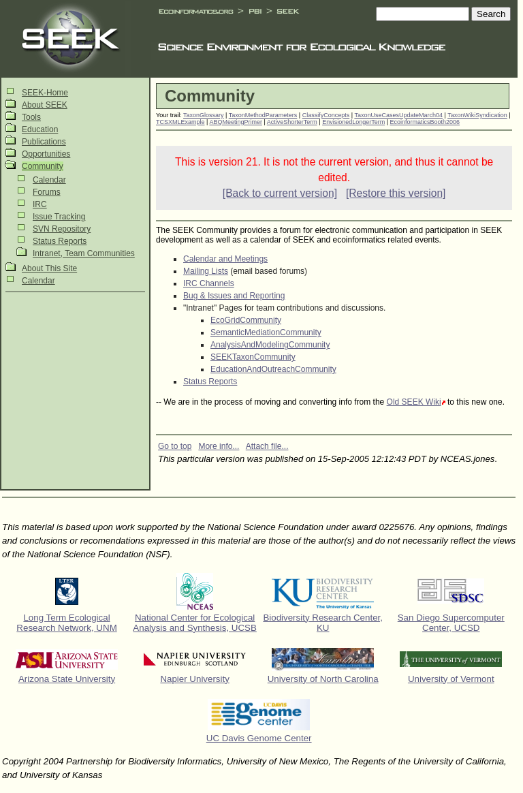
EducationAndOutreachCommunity (273, 369)
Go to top (174, 446)
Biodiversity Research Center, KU (323, 622)
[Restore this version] (395, 193)
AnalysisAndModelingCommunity (270, 344)
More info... (218, 446)
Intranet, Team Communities (84, 253)
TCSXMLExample (180, 122)
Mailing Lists (205, 271)
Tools (31, 117)
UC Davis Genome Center (259, 738)
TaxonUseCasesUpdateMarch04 (398, 115)
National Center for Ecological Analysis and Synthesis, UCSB (195, 622)
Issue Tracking (59, 216)
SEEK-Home (45, 92)
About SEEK (44, 105)
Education (40, 129)
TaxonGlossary (203, 115)
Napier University (194, 679)
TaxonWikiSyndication (477, 115)
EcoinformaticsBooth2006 (425, 122)
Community (42, 166)
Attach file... (267, 446)
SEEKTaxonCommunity (253, 357)
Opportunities (46, 154)
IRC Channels (208, 283)
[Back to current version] (280, 193)
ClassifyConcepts (326, 115)
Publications (44, 141)
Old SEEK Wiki (414, 402)
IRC (40, 204)
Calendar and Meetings (225, 259)
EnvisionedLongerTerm (353, 122)
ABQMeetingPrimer (235, 122)
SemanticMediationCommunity (265, 332)
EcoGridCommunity (245, 320)
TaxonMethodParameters (263, 115)
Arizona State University (66, 679)
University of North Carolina (323, 679)
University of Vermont (451, 679)
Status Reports (59, 241)
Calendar (49, 180)
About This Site (49, 268)
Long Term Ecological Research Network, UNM (66, 622)
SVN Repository (62, 229)
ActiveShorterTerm (292, 122)
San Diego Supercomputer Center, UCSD (451, 622)
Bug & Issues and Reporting (234, 295)
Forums (47, 192)
